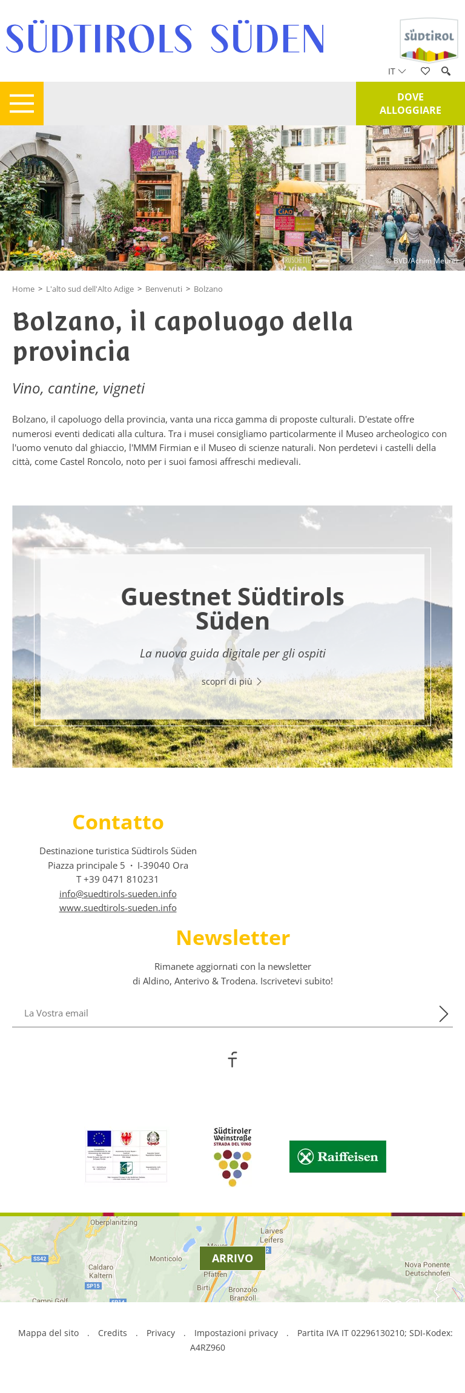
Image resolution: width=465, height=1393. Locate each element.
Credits (112, 1333)
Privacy (161, 1333)
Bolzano (208, 288)
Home (23, 288)
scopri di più (232, 682)
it (397, 71)
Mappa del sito (48, 1333)
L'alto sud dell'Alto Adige (90, 288)
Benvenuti (163, 288)
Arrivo (232, 1258)
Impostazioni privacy (237, 1333)
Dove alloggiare (410, 103)
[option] (232, 636)
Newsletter (233, 937)
